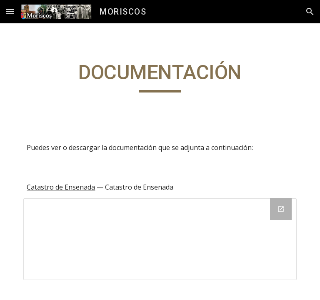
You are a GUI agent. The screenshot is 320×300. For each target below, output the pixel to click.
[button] (10, 11)
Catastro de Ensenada (61, 187)
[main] (159, 76)
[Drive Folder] (159, 239)
